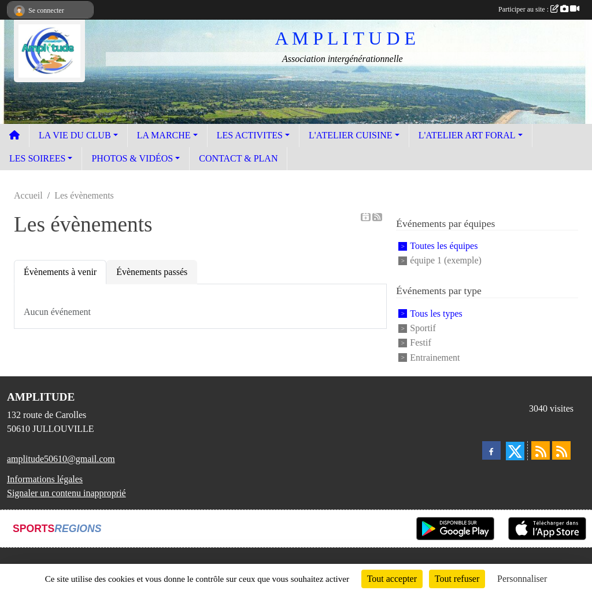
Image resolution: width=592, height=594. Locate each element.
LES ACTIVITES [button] (250, 135)
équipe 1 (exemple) (446, 260)
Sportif (422, 328)
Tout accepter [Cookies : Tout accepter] (392, 579)
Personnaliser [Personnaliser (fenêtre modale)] (522, 579)
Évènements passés (151, 272)
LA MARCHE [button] (164, 135)
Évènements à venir (60, 272)
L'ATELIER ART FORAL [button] (467, 135)
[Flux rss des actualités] (540, 450)
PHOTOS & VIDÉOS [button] (132, 158)
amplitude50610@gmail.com (61, 459)
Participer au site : (538, 9)
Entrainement (435, 357)
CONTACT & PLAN (238, 158)
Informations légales (45, 479)
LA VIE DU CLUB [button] (75, 135)
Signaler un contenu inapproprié (66, 493)
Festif (420, 343)
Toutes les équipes (444, 246)
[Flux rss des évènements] (561, 450)
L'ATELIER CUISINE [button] (351, 135)
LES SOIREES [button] (37, 158)
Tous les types (436, 313)
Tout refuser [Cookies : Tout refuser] (457, 579)
